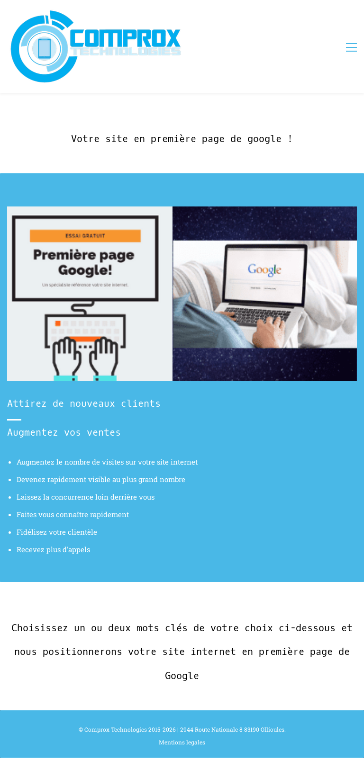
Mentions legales (182, 742)
